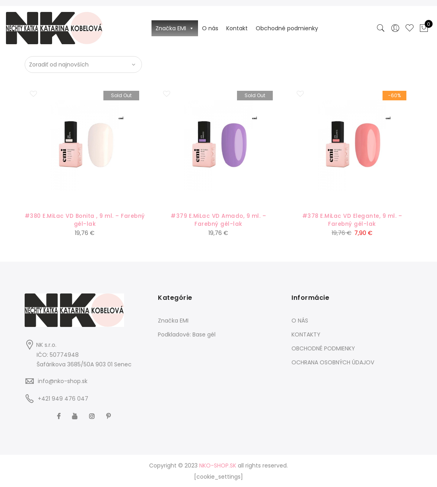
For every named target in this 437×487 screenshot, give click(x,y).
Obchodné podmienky (287, 28)
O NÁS (299, 320)
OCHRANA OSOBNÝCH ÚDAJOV (332, 362)
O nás (210, 28)
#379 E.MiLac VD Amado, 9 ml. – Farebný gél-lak (218, 220)
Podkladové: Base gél (187, 334)
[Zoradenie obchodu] (83, 64)
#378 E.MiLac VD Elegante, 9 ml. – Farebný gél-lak (352, 220)
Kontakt (237, 28)
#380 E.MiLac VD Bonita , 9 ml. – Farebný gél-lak (85, 220)
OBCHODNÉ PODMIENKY (323, 348)
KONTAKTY (305, 334)
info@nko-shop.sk (62, 381)
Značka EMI (174, 28)
